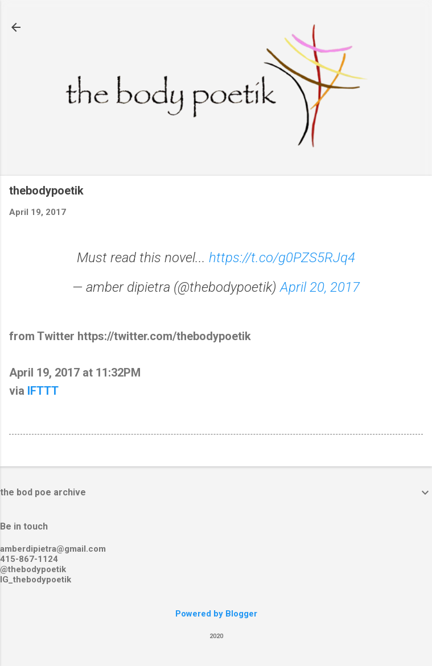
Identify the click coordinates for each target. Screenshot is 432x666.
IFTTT (43, 391)
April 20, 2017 (320, 287)
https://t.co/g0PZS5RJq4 (282, 258)
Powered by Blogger (216, 614)
